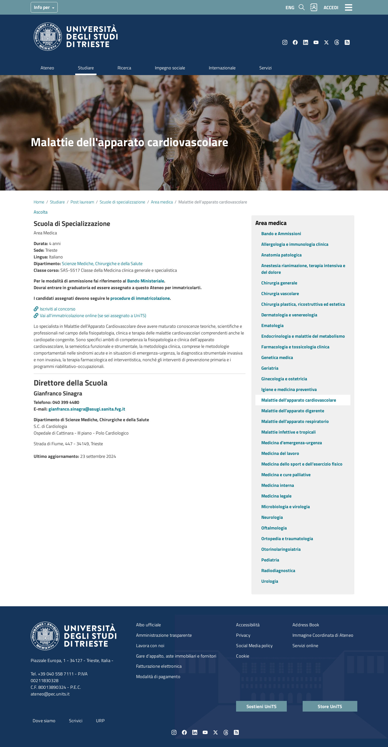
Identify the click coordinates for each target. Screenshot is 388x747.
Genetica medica (277, 357)
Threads (337, 42)
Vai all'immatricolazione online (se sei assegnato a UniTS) (93, 315)
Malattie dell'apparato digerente (292, 410)
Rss (347, 42)
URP (100, 720)
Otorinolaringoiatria (281, 549)
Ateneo (47, 67)
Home (39, 202)
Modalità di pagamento (158, 676)
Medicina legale (276, 496)
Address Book (305, 624)
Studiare (86, 67)
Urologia (269, 581)
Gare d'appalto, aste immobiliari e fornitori (176, 656)
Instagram (285, 42)
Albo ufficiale (148, 624)
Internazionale (222, 67)
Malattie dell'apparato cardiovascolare (298, 400)
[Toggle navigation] (348, 7)
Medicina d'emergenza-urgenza (291, 442)
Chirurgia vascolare (280, 293)
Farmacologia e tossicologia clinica (295, 346)
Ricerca (124, 67)
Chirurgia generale (279, 282)
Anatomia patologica (281, 254)
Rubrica (314, 7)
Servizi (265, 67)
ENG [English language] (290, 7)
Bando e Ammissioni (281, 233)
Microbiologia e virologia (285, 506)
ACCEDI (331, 7)
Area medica (162, 202)
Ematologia (272, 325)
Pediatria (270, 559)
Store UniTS (330, 706)
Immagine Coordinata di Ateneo (322, 635)
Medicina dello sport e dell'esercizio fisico (301, 464)
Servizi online (305, 645)
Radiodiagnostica (278, 570)
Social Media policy (254, 645)
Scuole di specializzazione (122, 202)
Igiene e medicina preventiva (289, 389)
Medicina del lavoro (280, 453)
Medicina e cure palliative (286, 474)
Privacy (243, 635)
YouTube (316, 42)
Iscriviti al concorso (57, 308)
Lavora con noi (150, 645)
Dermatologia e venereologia (289, 314)
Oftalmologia (274, 528)
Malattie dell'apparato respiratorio (295, 421)
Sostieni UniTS (261, 706)
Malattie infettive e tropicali (288, 432)
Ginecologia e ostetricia (284, 378)
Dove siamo (44, 720)
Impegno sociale (170, 67)
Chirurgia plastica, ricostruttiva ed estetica (303, 304)
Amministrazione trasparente (164, 635)
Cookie (242, 656)
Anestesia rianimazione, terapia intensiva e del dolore (303, 269)
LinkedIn (305, 42)
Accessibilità (248, 624)
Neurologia (272, 517)
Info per (42, 7)
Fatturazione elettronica (159, 666)
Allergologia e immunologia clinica (294, 244)
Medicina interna (277, 485)
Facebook (295, 42)
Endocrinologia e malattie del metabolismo (303, 336)
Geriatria (269, 368)
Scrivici (76, 720)
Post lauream (82, 202)
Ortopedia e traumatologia (287, 538)
